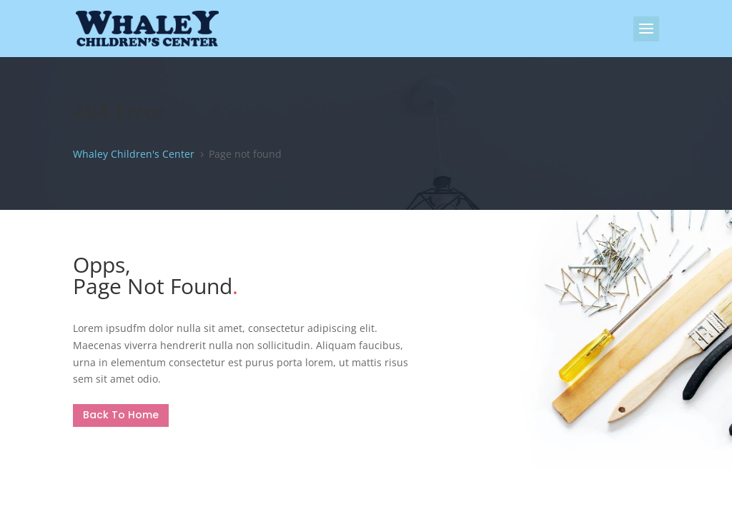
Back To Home (121, 415)
